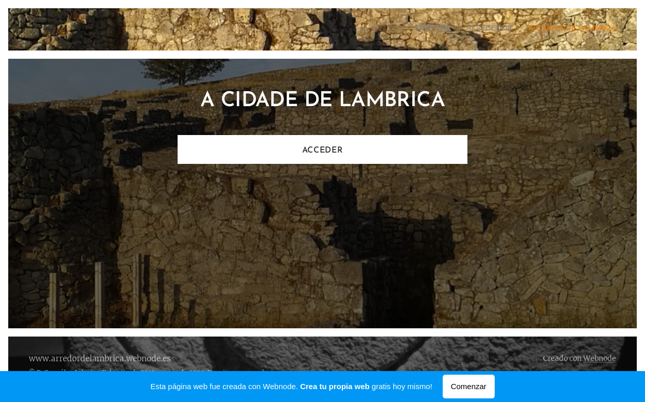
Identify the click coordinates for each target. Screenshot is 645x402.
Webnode (599, 358)
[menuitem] (586, 29)
